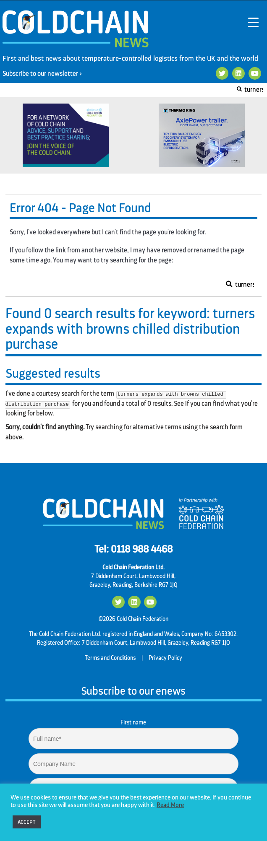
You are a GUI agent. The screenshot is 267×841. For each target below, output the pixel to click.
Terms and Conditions (110, 658)
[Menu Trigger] (253, 22)
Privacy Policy (165, 658)
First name (133, 722)
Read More (170, 805)
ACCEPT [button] (27, 822)
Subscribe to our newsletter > (45, 73)
